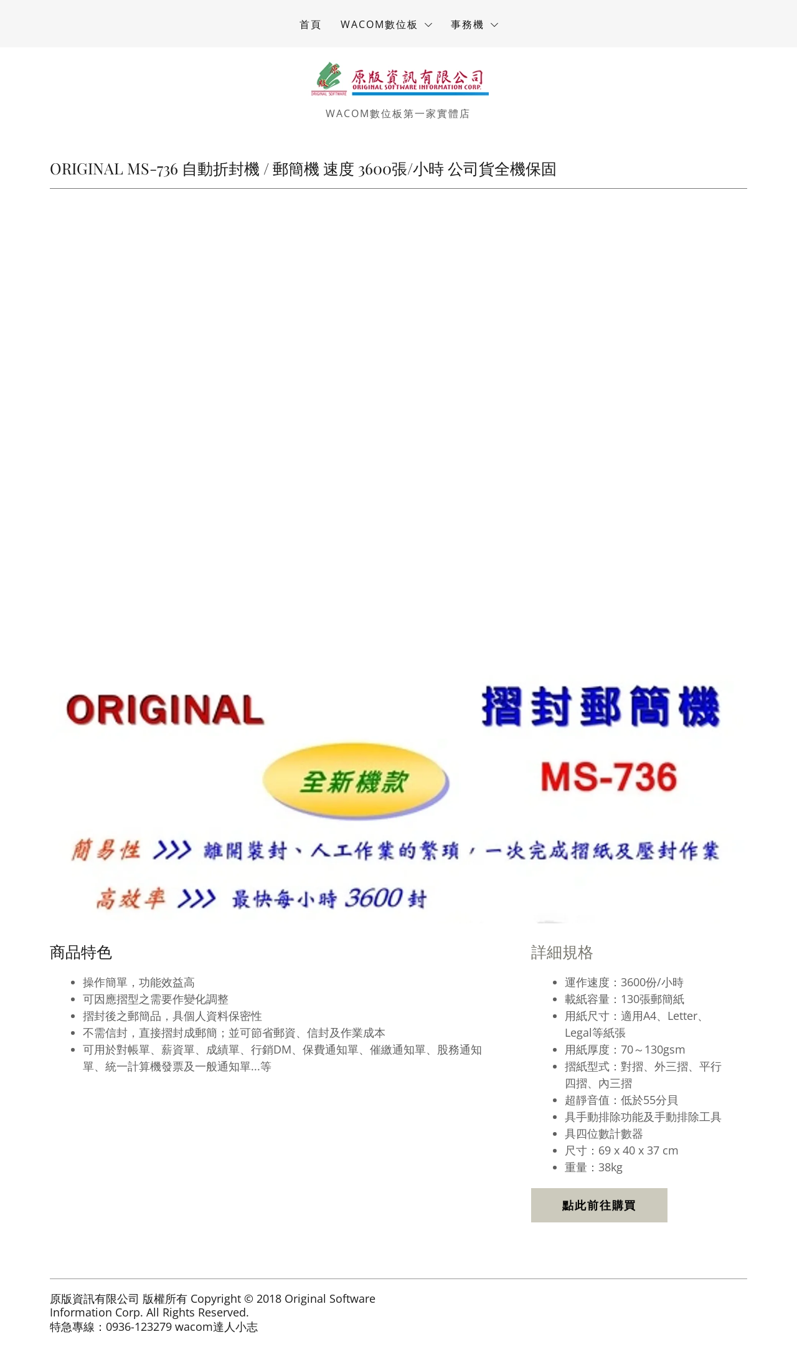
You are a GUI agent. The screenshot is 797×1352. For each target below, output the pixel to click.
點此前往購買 (599, 1204)
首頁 (310, 24)
